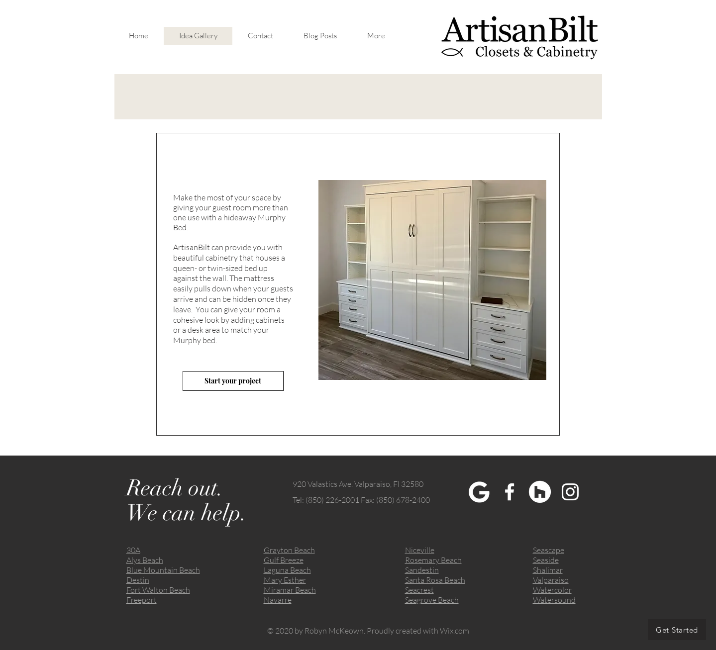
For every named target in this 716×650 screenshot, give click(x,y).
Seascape (548, 550)
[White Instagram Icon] (570, 491)
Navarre (278, 600)
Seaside (546, 560)
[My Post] (479, 491)
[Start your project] (233, 381)
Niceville (419, 550)
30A (133, 550)
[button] (432, 280)
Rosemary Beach (433, 560)
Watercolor (552, 590)
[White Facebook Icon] (509, 491)
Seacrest (419, 590)
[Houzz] (539, 491)
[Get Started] (677, 629)
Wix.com (454, 631)
